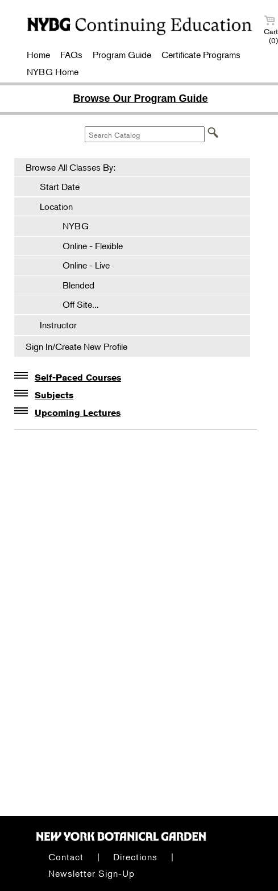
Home (38, 54)
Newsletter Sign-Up (91, 873)
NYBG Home (52, 71)
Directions (135, 857)
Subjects (54, 395)
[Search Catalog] (145, 134)
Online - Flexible (87, 245)
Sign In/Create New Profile (76, 346)
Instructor (58, 325)
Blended (72, 285)
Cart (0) (271, 30)
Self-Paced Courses (78, 377)
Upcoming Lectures (78, 412)
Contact (66, 857)
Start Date (60, 186)
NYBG (70, 226)
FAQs (71, 54)
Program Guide (122, 54)
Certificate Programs (200, 54)
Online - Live (80, 265)
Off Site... (75, 304)
